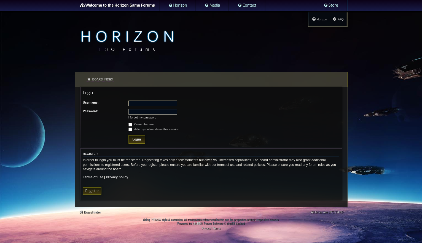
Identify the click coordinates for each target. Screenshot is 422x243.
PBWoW (155, 219)
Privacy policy (117, 177)
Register (92, 190)
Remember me (141, 124)
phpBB (197, 223)
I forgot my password (142, 117)
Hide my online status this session (153, 129)
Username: (91, 102)
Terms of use (93, 177)
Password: (90, 111)
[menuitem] (177, 5)
